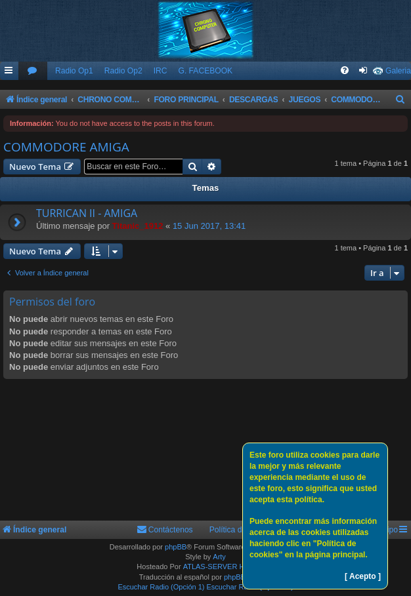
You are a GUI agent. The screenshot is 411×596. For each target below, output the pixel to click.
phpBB (175, 547)
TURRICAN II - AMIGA (86, 213)
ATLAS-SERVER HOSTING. (228, 566)
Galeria (398, 70)
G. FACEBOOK (205, 70)
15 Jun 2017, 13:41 (209, 226)
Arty (219, 557)
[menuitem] (33, 71)
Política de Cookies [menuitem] (243, 529)
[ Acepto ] (363, 576)
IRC (160, 70)
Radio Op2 (123, 70)
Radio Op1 (74, 70)
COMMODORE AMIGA (66, 146)
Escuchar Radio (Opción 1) (161, 587)
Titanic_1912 (137, 226)
